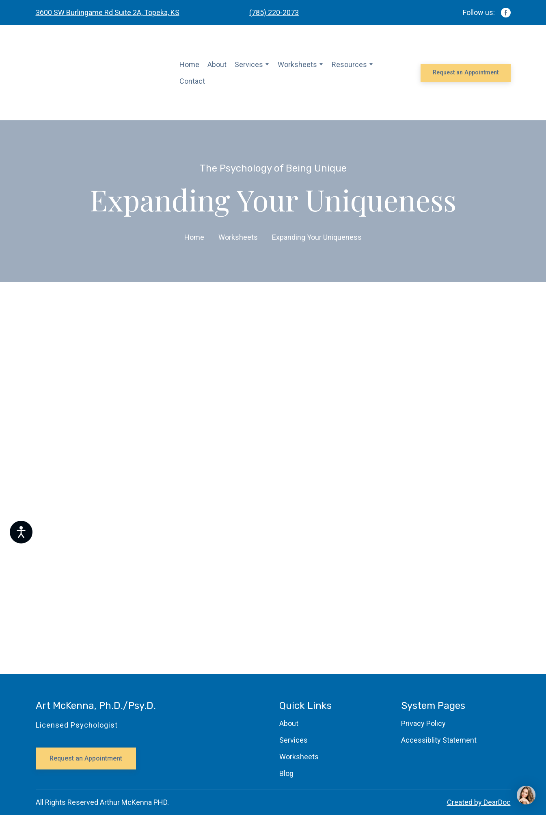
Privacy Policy (423, 723)
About (217, 64)
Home (189, 64)
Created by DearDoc (479, 802)
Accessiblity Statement (439, 740)
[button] (506, 12)
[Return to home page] (102, 73)
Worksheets (297, 64)
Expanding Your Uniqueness (317, 237)
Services (249, 64)
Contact (192, 81)
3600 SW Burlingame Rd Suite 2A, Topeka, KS (107, 12)
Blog (286, 773)
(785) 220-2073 (274, 12)
